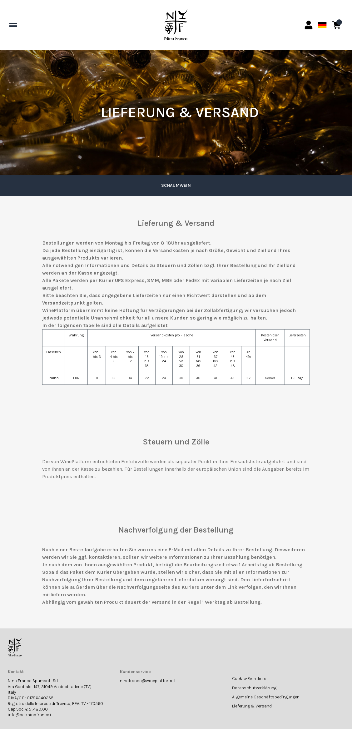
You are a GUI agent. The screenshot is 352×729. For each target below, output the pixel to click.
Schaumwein (176, 185)
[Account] (308, 25)
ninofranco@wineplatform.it (148, 680)
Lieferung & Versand (252, 706)
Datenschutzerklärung (254, 688)
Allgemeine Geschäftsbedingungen (266, 697)
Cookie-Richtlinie (249, 678)
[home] (176, 25)
